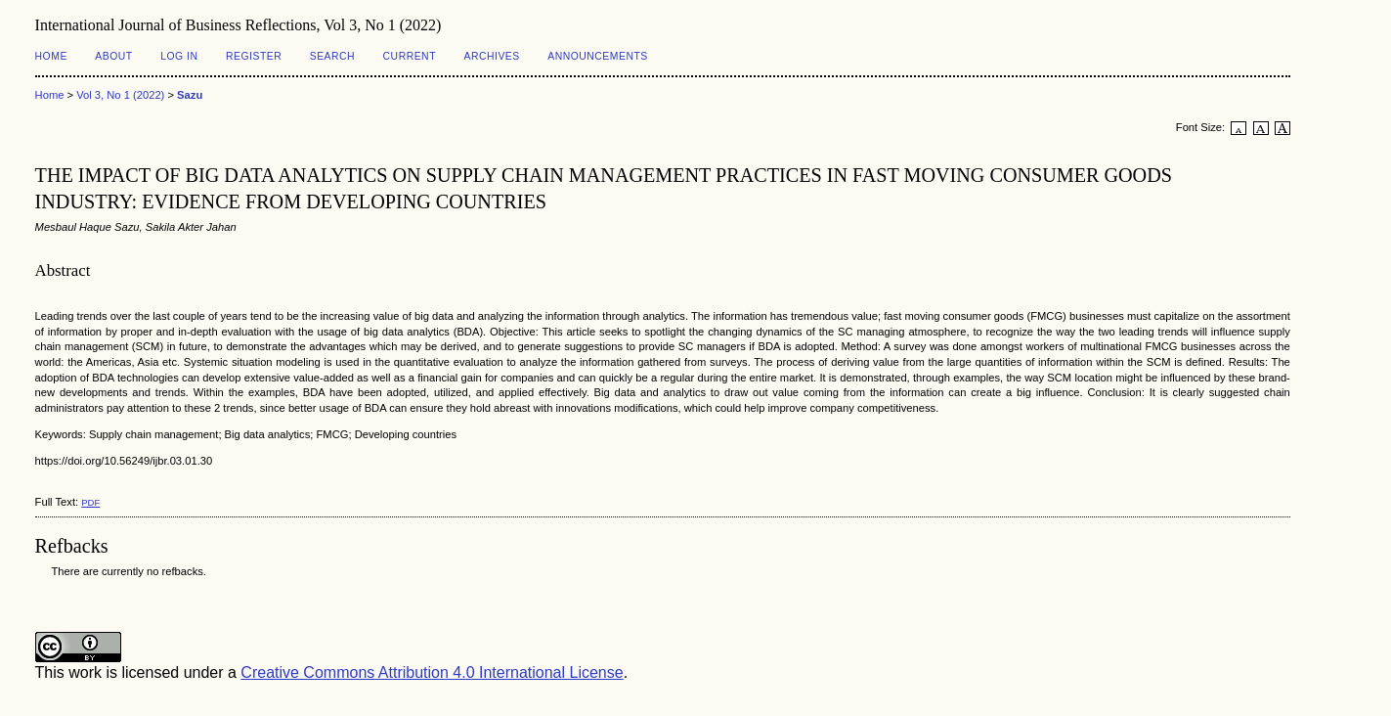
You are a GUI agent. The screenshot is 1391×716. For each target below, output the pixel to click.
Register (254, 56)
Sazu (189, 95)
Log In (178, 56)
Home (51, 56)
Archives (491, 56)
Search (332, 56)
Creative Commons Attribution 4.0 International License (431, 672)
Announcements (597, 56)
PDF (90, 502)
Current (409, 56)
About (113, 56)
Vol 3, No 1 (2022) (120, 95)
